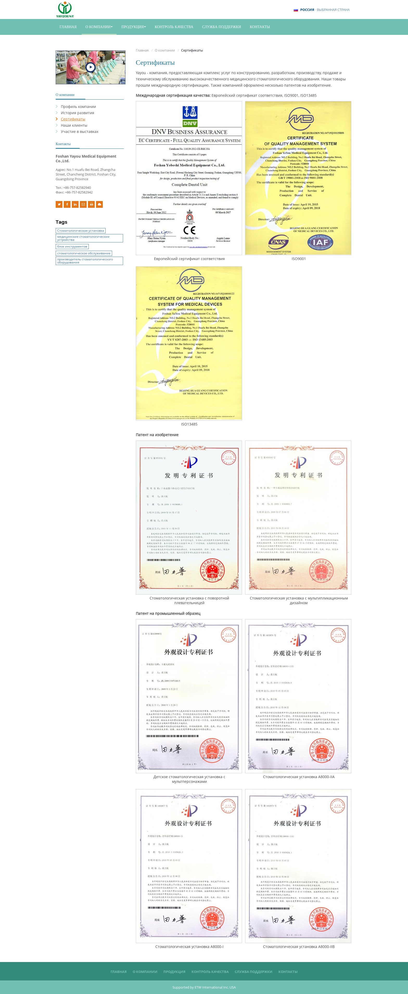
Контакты (260, 26)
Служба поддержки (221, 26)
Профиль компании (78, 106)
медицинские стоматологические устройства (83, 238)
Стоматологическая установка (80, 230)
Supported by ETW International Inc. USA (204, 987)
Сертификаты (73, 119)
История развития (77, 112)
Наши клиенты (74, 125)
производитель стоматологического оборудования (85, 260)
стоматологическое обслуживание (84, 253)
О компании (165, 50)
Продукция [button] (134, 26)
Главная (68, 26)
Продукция (174, 971)
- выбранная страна (325, 9)
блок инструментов (72, 246)
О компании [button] (99, 26)
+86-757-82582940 (77, 187)
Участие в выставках (79, 131)
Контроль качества (174, 26)
